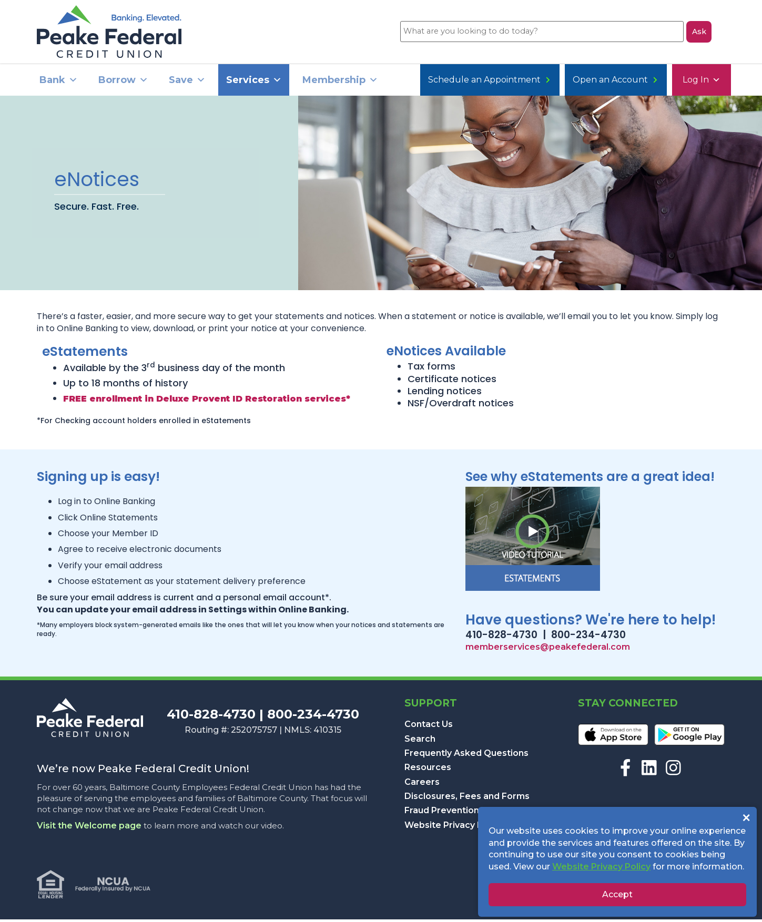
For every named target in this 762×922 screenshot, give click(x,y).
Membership (340, 83)
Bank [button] (58, 83)
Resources (427, 770)
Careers (422, 785)
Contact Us (428, 727)
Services (254, 83)
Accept (617, 894)
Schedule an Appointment (656, 83)
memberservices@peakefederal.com (547, 649)
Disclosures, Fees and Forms (467, 799)
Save (187, 83)
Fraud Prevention (441, 813)
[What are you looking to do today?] (541, 33)
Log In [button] (444, 83)
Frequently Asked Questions (466, 756)
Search (419, 741)
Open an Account (529, 83)
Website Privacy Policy (453, 828)
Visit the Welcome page (89, 828)
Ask (699, 33)
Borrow (123, 83)
